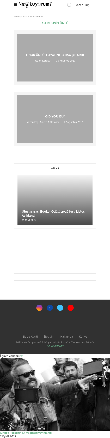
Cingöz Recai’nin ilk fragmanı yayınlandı (26, 432)
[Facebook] (50, 308)
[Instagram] (39, 308)
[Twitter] (60, 308)
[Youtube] (71, 308)
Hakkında (66, 336)
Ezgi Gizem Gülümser (46, 122)
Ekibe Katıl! (30, 336)
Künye (83, 336)
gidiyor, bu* (55, 116)
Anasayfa (19, 16)
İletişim (49, 336)
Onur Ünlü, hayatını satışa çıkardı (55, 55)
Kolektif (46, 60)
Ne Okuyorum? (55, 345)
